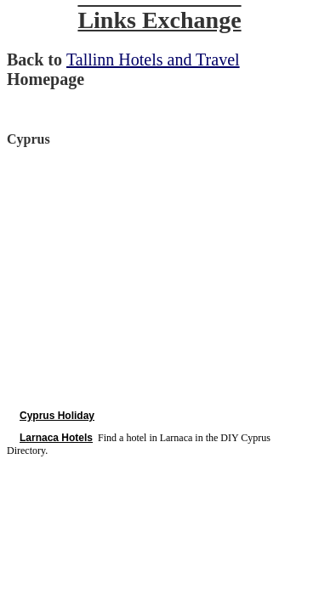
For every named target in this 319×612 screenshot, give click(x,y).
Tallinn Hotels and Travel (153, 59)
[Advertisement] (150, 278)
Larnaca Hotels (56, 438)
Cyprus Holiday (57, 416)
